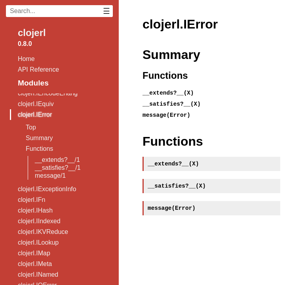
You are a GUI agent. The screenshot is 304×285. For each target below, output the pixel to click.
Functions (39, 148)
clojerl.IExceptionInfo (47, 189)
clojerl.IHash (35, 210)
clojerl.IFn (31, 199)
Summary (39, 138)
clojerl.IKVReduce (43, 231)
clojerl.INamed (38, 274)
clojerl (32, 32)
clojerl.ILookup (38, 242)
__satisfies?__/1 (58, 167)
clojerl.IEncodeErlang (48, 93)
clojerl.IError (35, 114)
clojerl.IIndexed (39, 221)
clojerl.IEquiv (36, 104)
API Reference (38, 69)
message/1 (50, 175)
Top (31, 127)
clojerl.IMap (34, 253)
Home (26, 58)
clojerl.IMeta (35, 263)
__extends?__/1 (57, 159)
